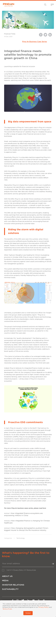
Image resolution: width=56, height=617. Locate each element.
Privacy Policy (18, 570)
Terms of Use (31, 570)
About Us (7, 576)
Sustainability (10, 589)
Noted (28, 613)
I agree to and (21, 570)
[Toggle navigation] (45, 4)
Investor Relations (13, 585)
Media (5, 581)
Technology (20, 538)
